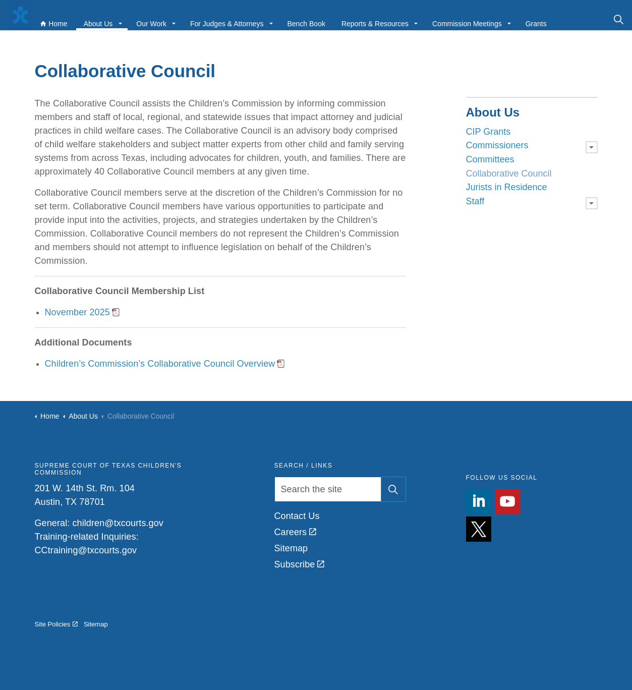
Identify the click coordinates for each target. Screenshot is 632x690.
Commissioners (497, 145)
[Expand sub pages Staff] (592, 203)
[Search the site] (340, 489)
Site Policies (56, 624)
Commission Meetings (463, 19)
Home (49, 19)
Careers (295, 532)
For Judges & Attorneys (223, 19)
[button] (393, 489)
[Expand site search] (618, 19)
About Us (94, 19)
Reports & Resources (371, 19)
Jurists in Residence (506, 187)
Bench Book (302, 19)
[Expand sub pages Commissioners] (592, 147)
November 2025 (77, 312)
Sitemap (291, 548)
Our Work (147, 19)
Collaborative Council (509, 173)
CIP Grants (488, 132)
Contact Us (297, 516)
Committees (490, 159)
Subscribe (299, 564)
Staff (475, 201)
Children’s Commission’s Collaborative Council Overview (160, 364)
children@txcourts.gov (117, 523)
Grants (532, 19)
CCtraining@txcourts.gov (86, 550)
